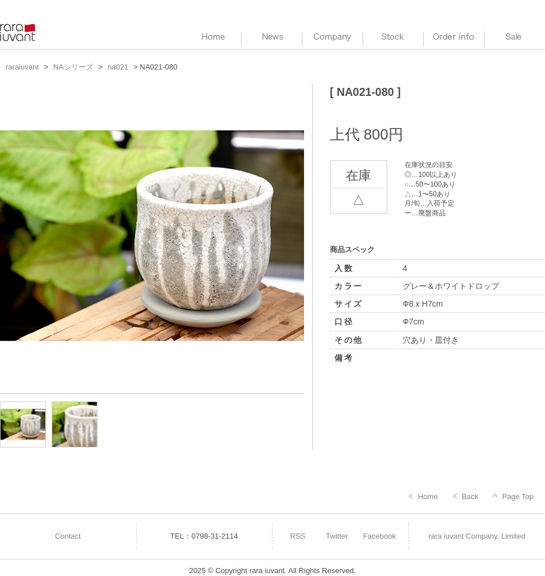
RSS (298, 536)
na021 (118, 67)
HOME (211, 37)
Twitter (337, 536)
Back (470, 496)
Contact (68, 536)
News (272, 37)
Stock (393, 37)
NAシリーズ (73, 67)
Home (428, 496)
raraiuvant (18, 32)
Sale (515, 37)
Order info (454, 37)
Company (332, 37)
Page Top (518, 496)
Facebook (379, 536)
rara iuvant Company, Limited (477, 536)
